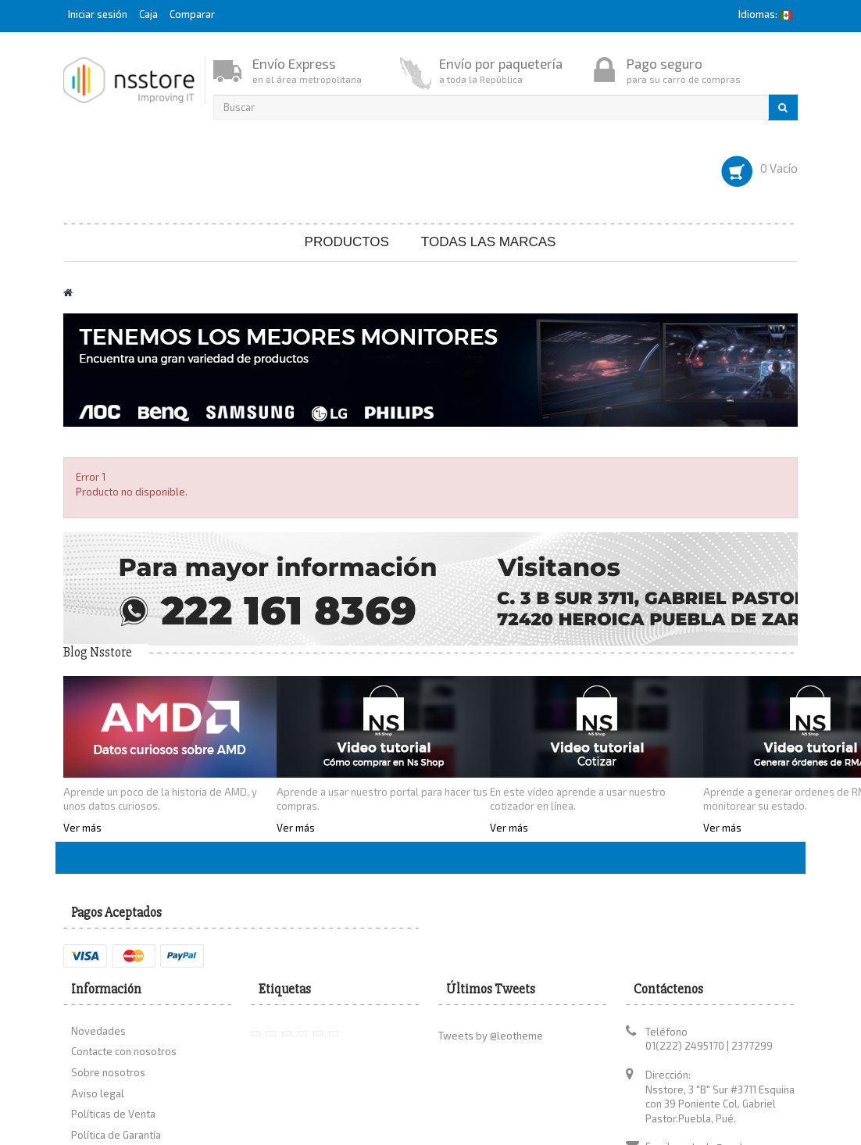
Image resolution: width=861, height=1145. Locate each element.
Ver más (82, 827)
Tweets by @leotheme (490, 1035)
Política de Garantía (116, 1135)
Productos (347, 241)
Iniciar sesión (99, 14)
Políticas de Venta (113, 1113)
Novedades (98, 1031)
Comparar (192, 14)
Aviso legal (97, 1093)
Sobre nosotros (108, 1072)
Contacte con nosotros (124, 1051)
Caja (148, 14)
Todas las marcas (488, 241)
